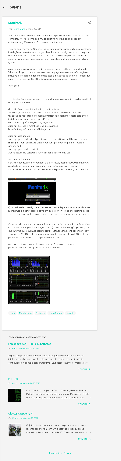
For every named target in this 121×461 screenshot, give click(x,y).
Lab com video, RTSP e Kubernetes (29, 343)
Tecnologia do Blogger (60, 453)
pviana (15, 7)
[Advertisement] (109, 61)
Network (40, 313)
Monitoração (25, 313)
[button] (89, 23)
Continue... (84, 369)
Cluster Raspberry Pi (20, 413)
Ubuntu (70, 313)
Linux (12, 313)
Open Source (56, 313)
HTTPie (13, 378)
